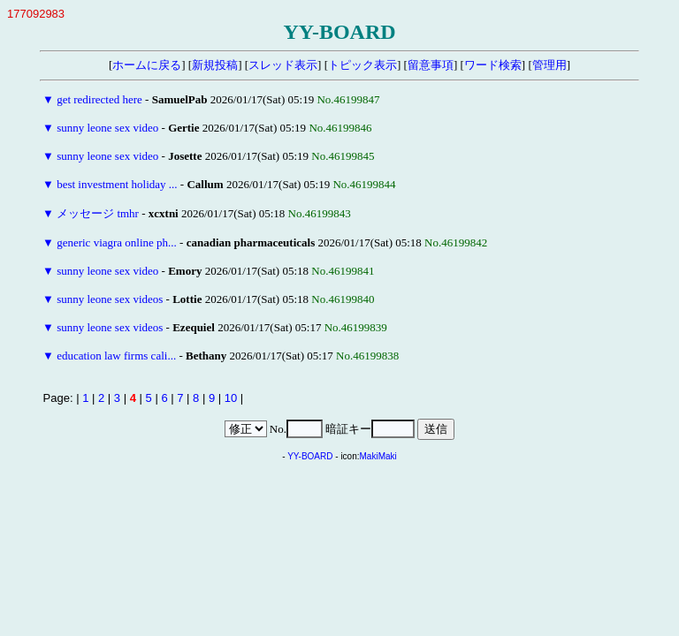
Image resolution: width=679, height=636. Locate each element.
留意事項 (431, 65)
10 (231, 398)
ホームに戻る (146, 65)
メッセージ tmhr (98, 213)
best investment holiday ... (117, 184)
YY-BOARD (309, 456)
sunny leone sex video (107, 127)
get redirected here (99, 99)
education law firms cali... (116, 355)
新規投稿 (215, 65)
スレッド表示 (282, 65)
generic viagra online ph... (117, 242)
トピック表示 (362, 65)
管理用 (549, 65)
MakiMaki (378, 456)
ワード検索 (493, 65)
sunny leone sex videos (110, 299)
